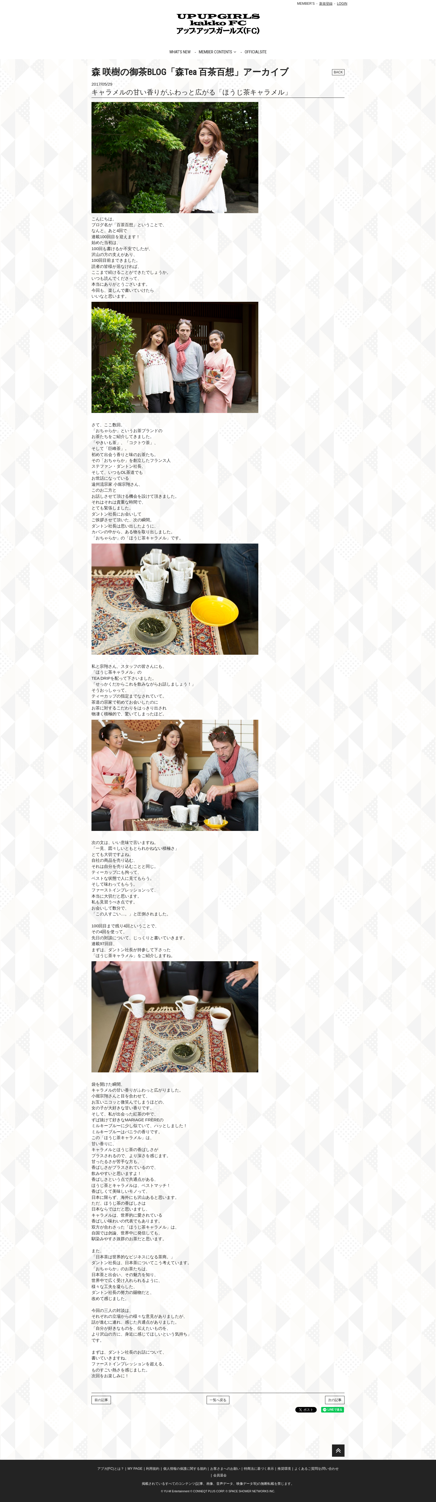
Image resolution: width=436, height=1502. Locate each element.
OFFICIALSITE (256, 51)
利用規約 (152, 1469)
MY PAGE (135, 1469)
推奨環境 (284, 1469)
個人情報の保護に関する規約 (185, 1469)
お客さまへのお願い (225, 1469)
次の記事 (334, 1400)
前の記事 (101, 1400)
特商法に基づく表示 (259, 1469)
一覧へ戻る (218, 1400)
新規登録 (326, 4)
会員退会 (220, 1475)
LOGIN (342, 4)
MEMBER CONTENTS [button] (217, 51)
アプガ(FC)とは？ (110, 1469)
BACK (338, 72)
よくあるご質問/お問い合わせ (316, 1469)
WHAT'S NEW (179, 51)
